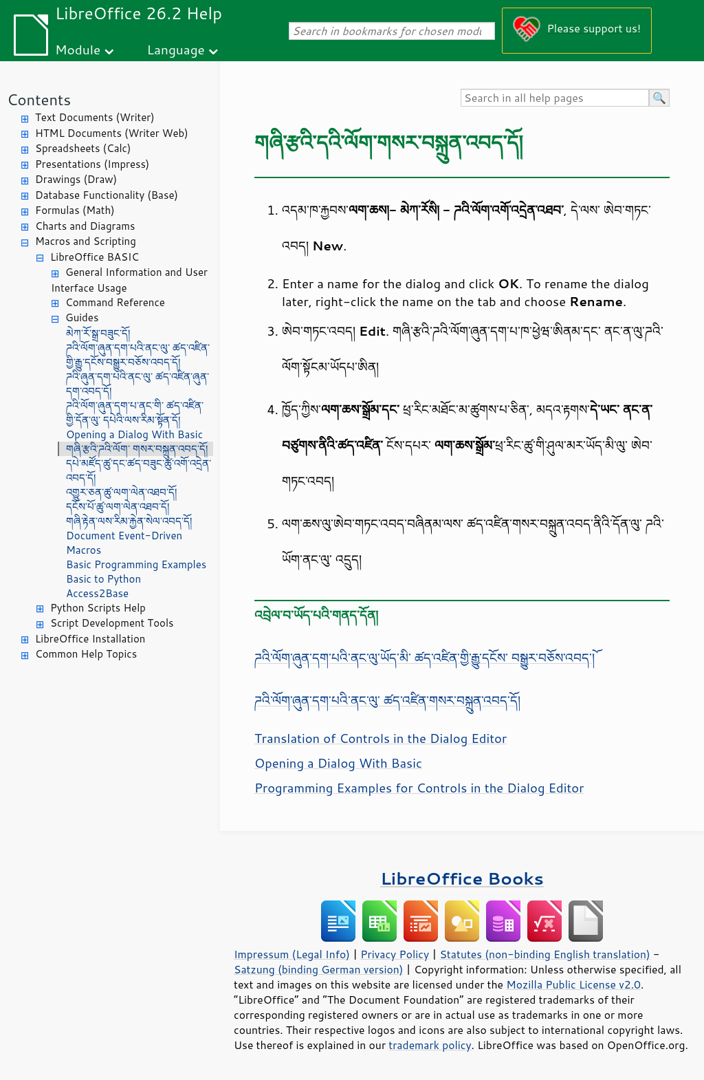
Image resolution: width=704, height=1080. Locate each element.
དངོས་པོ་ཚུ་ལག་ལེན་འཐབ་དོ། (117, 506)
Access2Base (97, 593)
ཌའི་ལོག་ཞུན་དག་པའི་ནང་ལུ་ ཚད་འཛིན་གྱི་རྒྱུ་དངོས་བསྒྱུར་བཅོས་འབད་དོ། (138, 355)
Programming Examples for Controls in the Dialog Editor (419, 788)
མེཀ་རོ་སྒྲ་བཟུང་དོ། (98, 333)
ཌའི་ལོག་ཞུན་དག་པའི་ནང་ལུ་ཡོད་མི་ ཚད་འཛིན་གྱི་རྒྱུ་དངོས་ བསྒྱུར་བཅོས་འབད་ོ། (424, 658)
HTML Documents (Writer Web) (111, 133)
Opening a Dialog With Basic (134, 434)
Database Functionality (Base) (106, 195)
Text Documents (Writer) (95, 117)
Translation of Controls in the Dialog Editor (380, 738)
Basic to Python (103, 579)
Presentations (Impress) (92, 164)
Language (176, 49)
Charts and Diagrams (85, 226)
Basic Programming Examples (136, 564)
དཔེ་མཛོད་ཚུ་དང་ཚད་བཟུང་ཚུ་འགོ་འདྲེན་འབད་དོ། (138, 470)
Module (77, 49)
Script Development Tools (112, 623)
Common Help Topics (86, 654)
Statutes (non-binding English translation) (544, 954)
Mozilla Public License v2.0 (573, 984)
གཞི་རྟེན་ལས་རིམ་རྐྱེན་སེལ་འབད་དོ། (129, 521)
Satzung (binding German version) (319, 969)
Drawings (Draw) (76, 179)
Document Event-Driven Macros (124, 542)
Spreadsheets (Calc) (83, 148)
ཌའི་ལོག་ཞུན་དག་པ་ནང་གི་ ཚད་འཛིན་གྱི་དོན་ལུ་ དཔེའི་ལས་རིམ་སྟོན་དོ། (135, 412)
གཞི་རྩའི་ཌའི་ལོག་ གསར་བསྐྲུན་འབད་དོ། (137, 449)
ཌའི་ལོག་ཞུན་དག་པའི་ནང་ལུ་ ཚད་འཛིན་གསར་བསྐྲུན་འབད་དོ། (387, 700)
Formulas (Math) (75, 210)
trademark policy (429, 1044)
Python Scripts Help (98, 608)
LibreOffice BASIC (94, 257)
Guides (81, 317)
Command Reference (115, 302)
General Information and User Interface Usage (129, 280)
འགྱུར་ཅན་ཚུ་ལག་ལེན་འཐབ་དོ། (121, 492)
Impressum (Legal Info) (292, 954)
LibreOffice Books (462, 878)
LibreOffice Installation (90, 638)
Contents (39, 99)
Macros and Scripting (85, 241)
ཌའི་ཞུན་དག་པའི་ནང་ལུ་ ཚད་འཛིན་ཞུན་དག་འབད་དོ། (137, 383)
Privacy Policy (394, 954)
